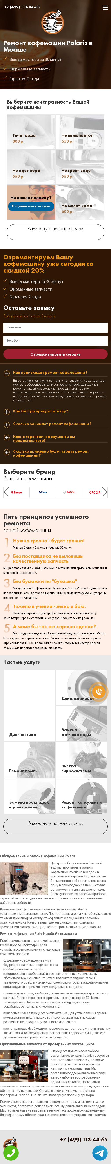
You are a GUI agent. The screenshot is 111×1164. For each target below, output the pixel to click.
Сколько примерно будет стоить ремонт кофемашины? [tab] (51, 453)
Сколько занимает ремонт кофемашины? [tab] (52, 424)
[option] (16, 492)
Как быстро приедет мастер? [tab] (40, 411)
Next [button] (104, 491)
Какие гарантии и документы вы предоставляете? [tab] (44, 439)
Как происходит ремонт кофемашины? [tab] (50, 372)
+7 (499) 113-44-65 (22, 6)
